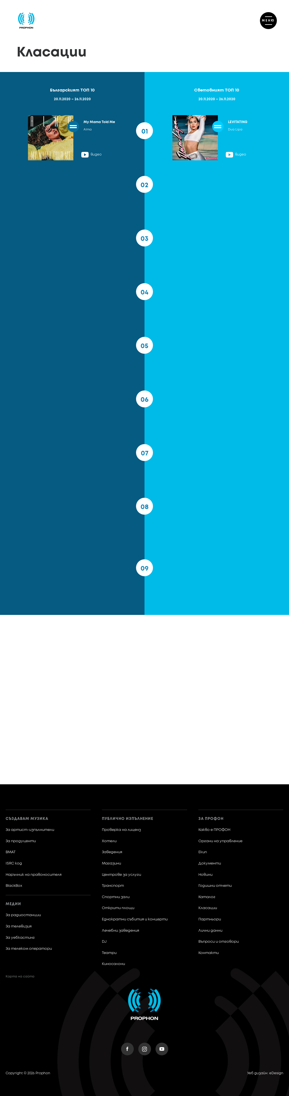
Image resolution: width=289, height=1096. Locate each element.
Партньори (209, 919)
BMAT (11, 852)
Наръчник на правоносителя (34, 875)
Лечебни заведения (120, 931)
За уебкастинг (20, 938)
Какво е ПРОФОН (214, 830)
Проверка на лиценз (121, 830)
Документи (209, 863)
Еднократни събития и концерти (135, 919)
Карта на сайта (20, 976)
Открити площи (118, 908)
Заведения (112, 852)
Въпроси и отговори (218, 942)
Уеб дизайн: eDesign (265, 1073)
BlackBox (14, 886)
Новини (205, 875)
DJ (104, 942)
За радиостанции (23, 915)
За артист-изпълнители (30, 830)
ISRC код (14, 863)
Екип (202, 852)
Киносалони (113, 964)
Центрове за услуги (121, 875)
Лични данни (210, 931)
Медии (13, 904)
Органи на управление (220, 841)
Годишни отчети (215, 886)
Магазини (111, 863)
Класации (207, 908)
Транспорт (113, 886)
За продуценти (21, 841)
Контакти (208, 953)
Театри (109, 953)
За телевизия (19, 926)
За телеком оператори (29, 949)
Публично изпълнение (127, 819)
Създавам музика (27, 819)
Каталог (206, 897)
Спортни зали (116, 897)
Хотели (109, 841)
